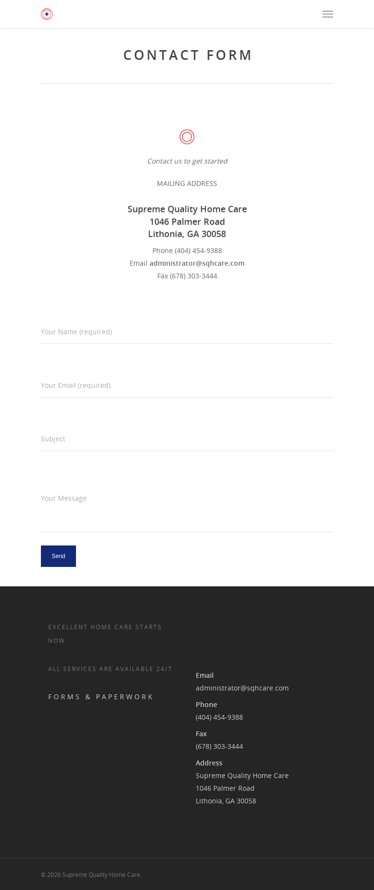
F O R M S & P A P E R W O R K (100, 696)
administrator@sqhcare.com (242, 687)
